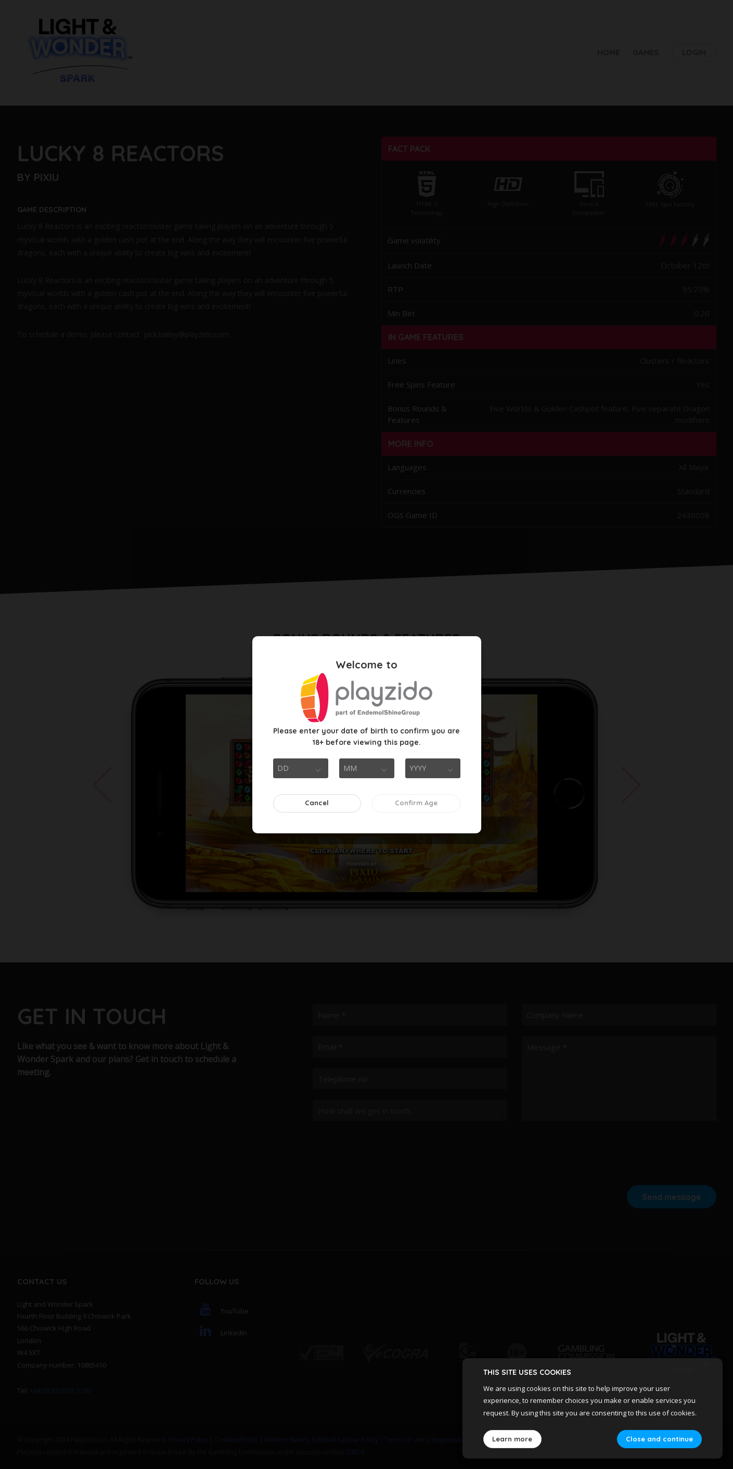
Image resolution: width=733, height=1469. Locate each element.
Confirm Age (416, 802)
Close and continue (659, 1439)
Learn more (512, 1439)
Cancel (317, 802)
